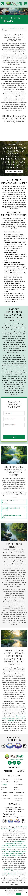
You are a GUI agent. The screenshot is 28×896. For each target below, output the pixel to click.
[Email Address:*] (14, 419)
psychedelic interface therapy (12, 855)
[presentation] (12, 431)
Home (4, 28)
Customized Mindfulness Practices (10, 502)
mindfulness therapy (14, 847)
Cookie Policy (10, 894)
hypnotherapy (6, 845)
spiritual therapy (17, 845)
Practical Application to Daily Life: (11, 516)
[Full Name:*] (14, 413)
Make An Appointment (14, 172)
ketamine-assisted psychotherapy (15, 851)
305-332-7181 (12, 720)
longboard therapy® (16, 843)
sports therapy (8, 870)
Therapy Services (12, 28)
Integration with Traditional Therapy (11, 509)
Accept (18, 894)
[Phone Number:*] (14, 425)
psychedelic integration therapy (12, 853)
